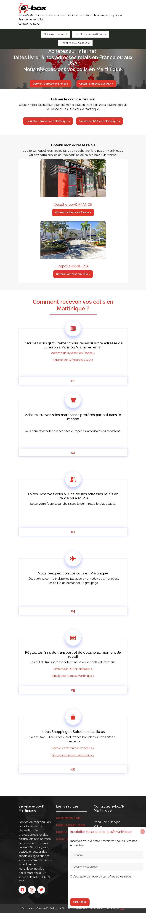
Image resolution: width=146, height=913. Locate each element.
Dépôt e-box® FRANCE (73, 204)
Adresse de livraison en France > (73, 353)
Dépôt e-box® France (71, 825)
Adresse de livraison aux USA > (73, 359)
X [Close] (142, 831)
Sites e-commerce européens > (73, 748)
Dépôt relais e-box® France (91, 34)
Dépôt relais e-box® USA (75, 42)
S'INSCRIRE (80, 902)
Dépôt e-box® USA (73, 266)
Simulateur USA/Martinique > (73, 668)
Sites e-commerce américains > (73, 755)
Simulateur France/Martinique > (73, 675)
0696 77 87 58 (29, 23)
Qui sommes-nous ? (55, 34)
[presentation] (94, 888)
